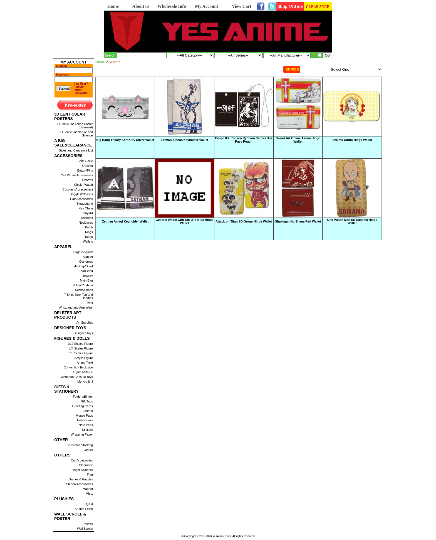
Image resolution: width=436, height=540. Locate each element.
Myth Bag (86, 280)
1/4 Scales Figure (81, 348)
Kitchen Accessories (79, 484)
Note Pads (86, 425)
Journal (88, 410)
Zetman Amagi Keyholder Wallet (125, 221)
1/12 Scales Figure (80, 343)
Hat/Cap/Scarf (83, 266)
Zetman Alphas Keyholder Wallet (184, 139)
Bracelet (87, 165)
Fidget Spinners (82, 469)
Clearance (86, 465)
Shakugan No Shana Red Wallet (298, 221)
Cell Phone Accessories (77, 175)
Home (113, 6)
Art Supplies (84, 322)
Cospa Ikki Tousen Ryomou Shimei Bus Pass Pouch (243, 139)
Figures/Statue (83, 372)
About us (141, 6)
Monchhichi (85, 381)
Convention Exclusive (78, 367)
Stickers (87, 429)
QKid (89, 504)
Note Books (85, 420)
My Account (206, 6)
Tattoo (89, 236)
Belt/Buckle (85, 161)
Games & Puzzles (81, 479)
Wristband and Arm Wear (76, 307)
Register (79, 86)
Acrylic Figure (83, 358)
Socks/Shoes (84, 290)
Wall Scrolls (85, 528)
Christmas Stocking (79, 445)
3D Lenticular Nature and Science (76, 133)
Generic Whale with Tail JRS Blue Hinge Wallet (185, 221)
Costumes (86, 261)
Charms (87, 180)
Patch (89, 227)
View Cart (241, 6)
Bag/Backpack (83, 252)
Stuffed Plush (84, 508)
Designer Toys (83, 333)
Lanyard (87, 213)
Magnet (88, 488)
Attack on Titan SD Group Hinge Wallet (243, 221)
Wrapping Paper (82, 434)
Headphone (85, 203)
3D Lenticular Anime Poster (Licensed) (74, 125)
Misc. (89, 493)
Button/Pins (85, 170)
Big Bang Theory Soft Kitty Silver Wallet (125, 139)
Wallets (88, 241)
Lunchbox (86, 217)
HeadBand (85, 271)
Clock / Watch (83, 184)
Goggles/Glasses (81, 194)
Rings (89, 232)
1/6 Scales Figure (81, 353)
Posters (88, 524)
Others (88, 449)
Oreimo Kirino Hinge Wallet (352, 139)
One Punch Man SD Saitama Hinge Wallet (352, 221)
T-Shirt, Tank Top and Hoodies (78, 296)
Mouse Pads (84, 415)
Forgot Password (80, 91)
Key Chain (86, 208)
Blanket (88, 256)
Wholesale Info (171, 6)
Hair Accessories (81, 199)
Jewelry (88, 275)
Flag (90, 474)
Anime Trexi (85, 362)
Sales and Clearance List (76, 150)
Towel (89, 302)
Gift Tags (87, 401)
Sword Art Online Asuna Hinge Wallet (298, 139)
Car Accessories (82, 460)
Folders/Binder (83, 396)
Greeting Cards (82, 406)
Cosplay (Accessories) (78, 189)
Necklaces (86, 222)
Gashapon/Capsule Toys (76, 376)
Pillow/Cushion (83, 285)
